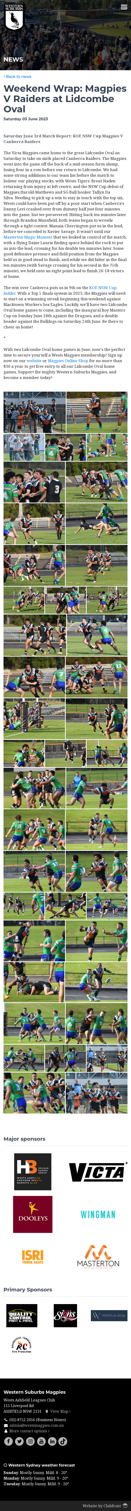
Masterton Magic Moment (28, 237)
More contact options (29, 1431)
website (34, 360)
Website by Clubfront (102, 1505)
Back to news (17, 76)
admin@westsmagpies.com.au (36, 1425)
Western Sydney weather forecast (39, 1465)
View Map (60, 1411)
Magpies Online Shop (68, 360)
